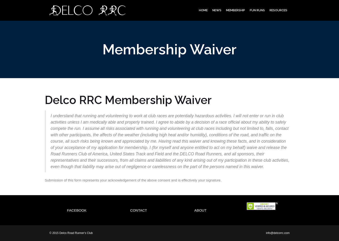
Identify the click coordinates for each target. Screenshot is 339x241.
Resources (278, 10)
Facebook (77, 210)
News (216, 10)
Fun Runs (257, 10)
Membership (235, 10)
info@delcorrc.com (278, 233)
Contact (138, 210)
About (200, 210)
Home (203, 10)
